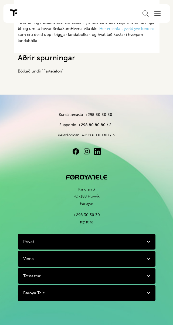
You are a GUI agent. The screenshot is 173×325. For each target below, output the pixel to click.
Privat (28, 241)
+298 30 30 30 (86, 215)
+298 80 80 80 (98, 114)
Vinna (28, 258)
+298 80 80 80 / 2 (94, 125)
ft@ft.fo (86, 222)
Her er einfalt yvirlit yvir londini (126, 28)
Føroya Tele (34, 293)
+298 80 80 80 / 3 (98, 135)
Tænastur (32, 276)
